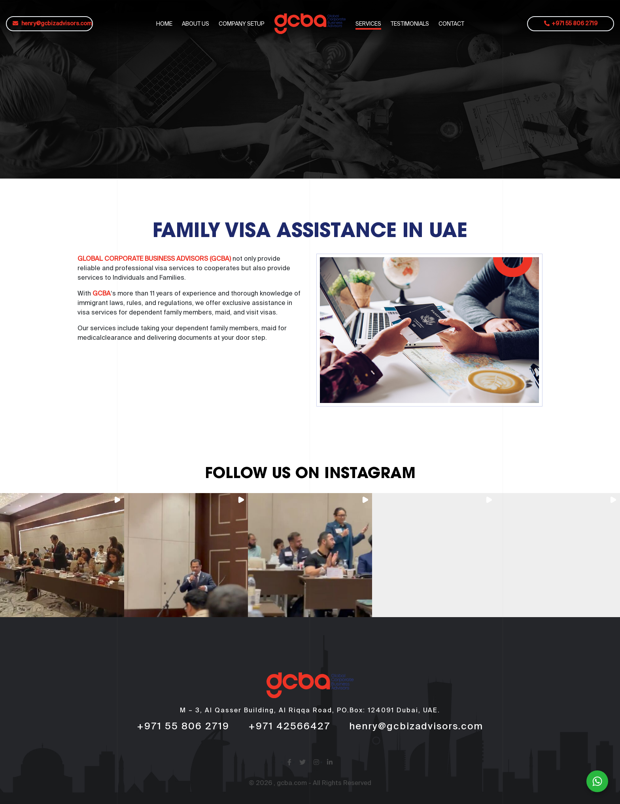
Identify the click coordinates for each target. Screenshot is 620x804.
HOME (164, 24)
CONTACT (451, 24)
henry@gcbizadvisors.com (52, 23)
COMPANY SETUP (242, 24)
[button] (62, 555)
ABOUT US (195, 24)
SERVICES (368, 24)
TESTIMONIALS (410, 24)
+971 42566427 (289, 726)
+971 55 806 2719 (570, 23)
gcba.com (292, 783)
